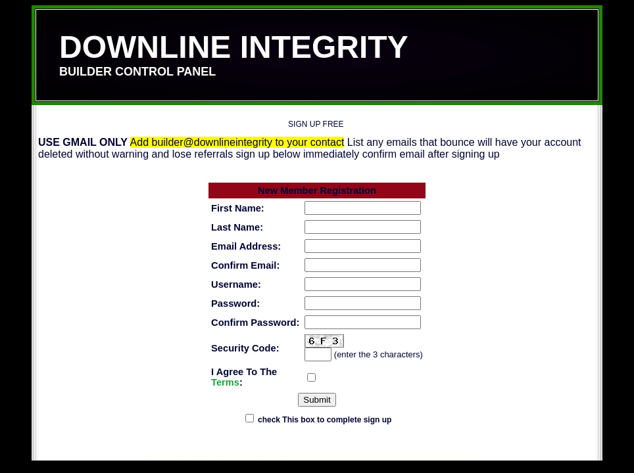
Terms (225, 382)
